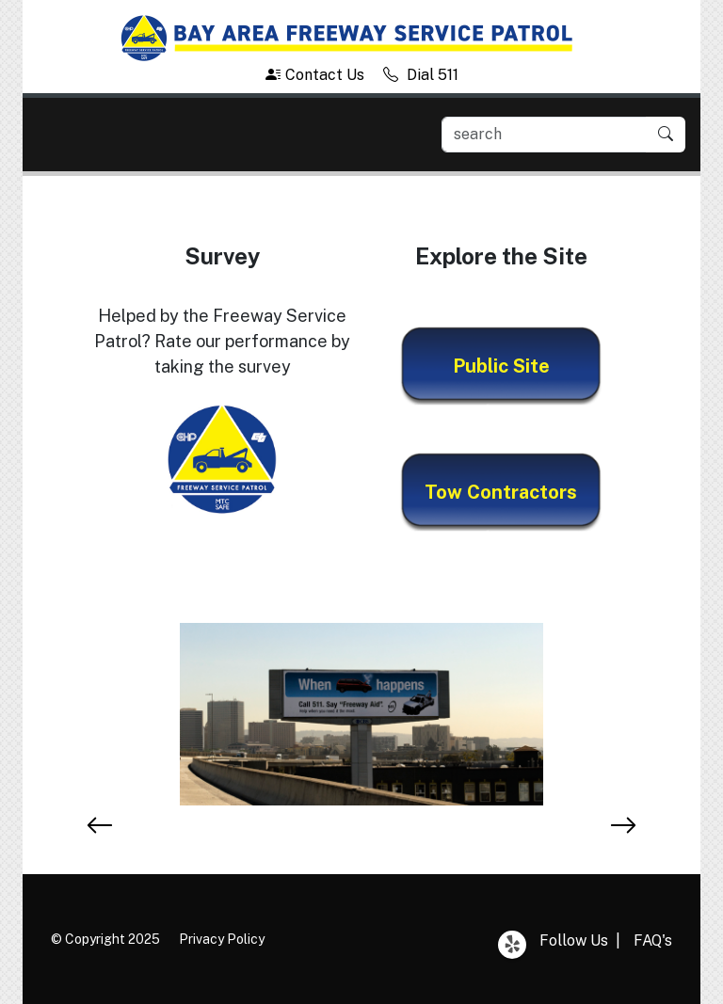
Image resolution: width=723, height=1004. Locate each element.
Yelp (512, 945)
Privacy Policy (222, 939)
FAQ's (653, 940)
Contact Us (314, 75)
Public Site (501, 366)
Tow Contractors (501, 492)
